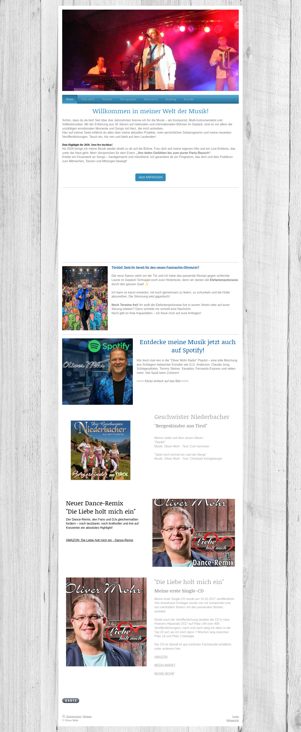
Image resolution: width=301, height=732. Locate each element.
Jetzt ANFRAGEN (150, 177)
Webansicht (232, 720)
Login (235, 716)
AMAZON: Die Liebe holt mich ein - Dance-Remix (99, 540)
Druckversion (72, 716)
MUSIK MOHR (164, 673)
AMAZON (160, 656)
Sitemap (87, 716)
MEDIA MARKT (164, 665)
